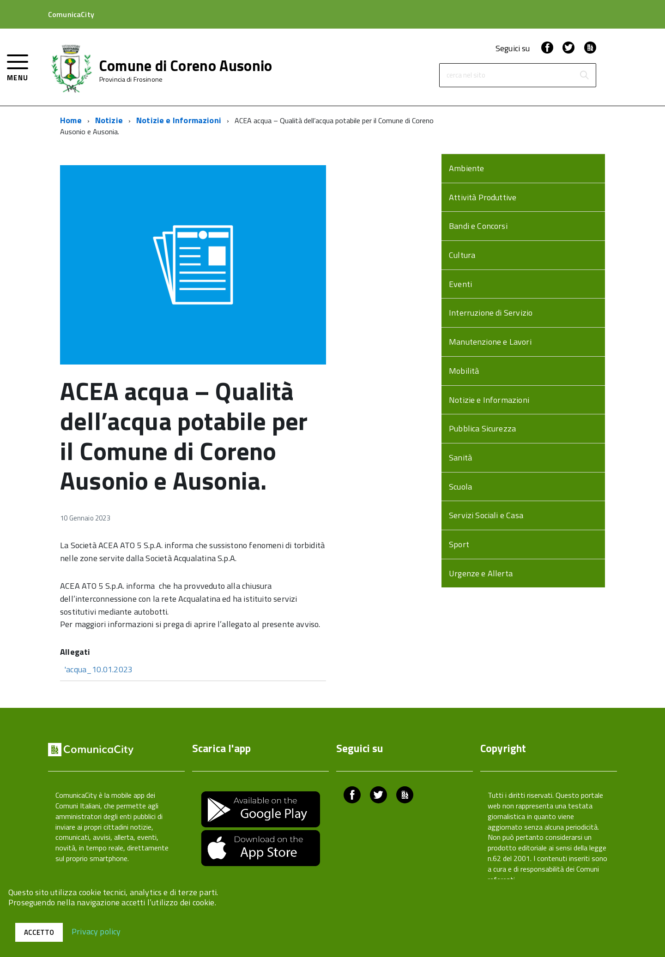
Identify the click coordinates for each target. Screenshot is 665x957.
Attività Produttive (482, 197)
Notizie (109, 120)
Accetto (39, 932)
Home (71, 120)
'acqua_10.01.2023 (99, 669)
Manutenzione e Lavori (490, 341)
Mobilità (464, 371)
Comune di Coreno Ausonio (185, 65)
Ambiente (466, 168)
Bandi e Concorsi (478, 226)
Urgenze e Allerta (481, 573)
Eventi (460, 284)
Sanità (460, 457)
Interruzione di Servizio (490, 312)
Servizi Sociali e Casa (486, 515)
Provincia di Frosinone (131, 79)
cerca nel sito (466, 75)
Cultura (462, 255)
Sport (459, 544)
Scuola (460, 486)
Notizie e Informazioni (178, 120)
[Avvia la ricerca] (584, 75)
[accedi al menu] (18, 66)
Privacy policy (96, 931)
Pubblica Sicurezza (482, 428)
